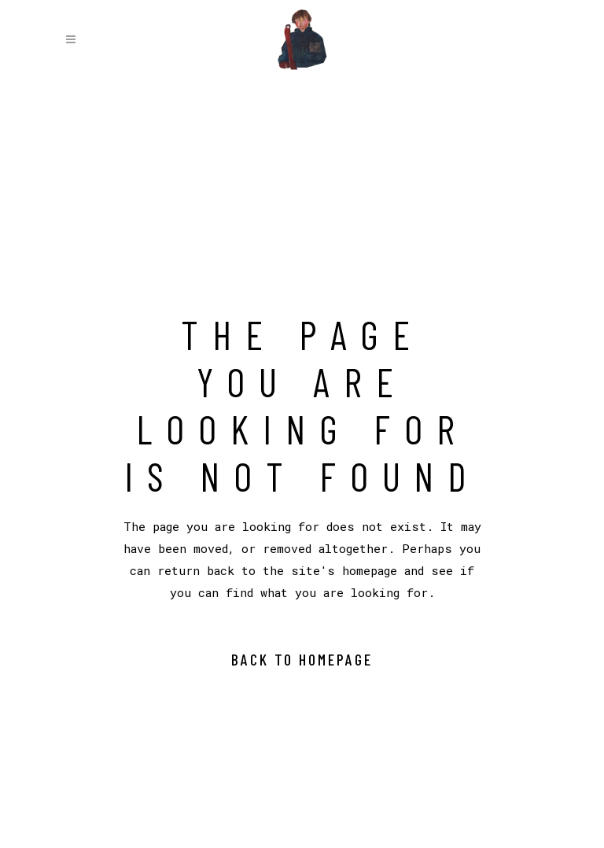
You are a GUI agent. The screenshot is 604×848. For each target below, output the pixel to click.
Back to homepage (302, 659)
